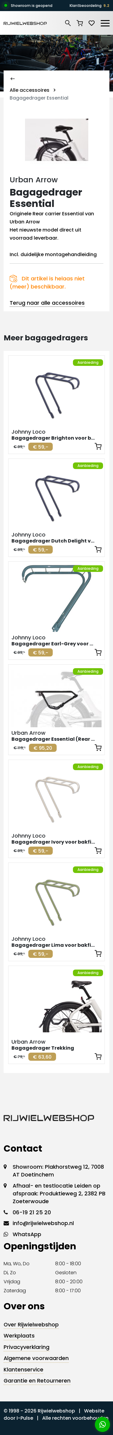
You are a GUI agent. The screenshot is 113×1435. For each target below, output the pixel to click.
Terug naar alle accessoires (47, 302)
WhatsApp (27, 1234)
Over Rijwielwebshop (31, 1324)
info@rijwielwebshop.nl (43, 1223)
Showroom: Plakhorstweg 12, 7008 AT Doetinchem (58, 1170)
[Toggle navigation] (104, 22)
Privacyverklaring (26, 1347)
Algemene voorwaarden (36, 1358)
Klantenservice (23, 1369)
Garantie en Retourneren (37, 1380)
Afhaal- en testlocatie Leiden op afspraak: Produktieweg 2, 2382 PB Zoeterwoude (59, 1193)
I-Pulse (25, 1418)
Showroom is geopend (31, 5)
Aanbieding (88, 362)
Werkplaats (19, 1335)
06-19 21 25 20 (32, 1212)
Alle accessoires (29, 90)
